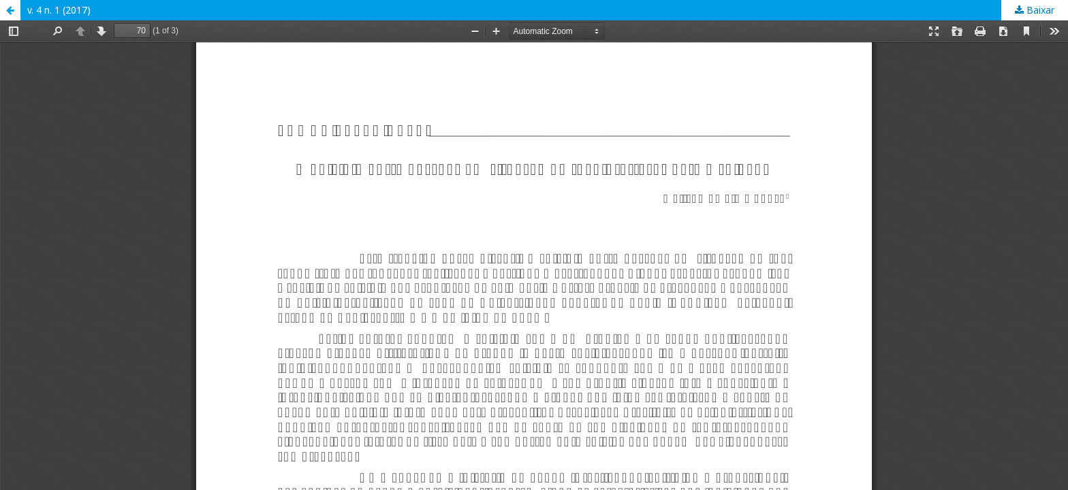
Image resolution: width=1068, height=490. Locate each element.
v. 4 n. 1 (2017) (59, 9)
